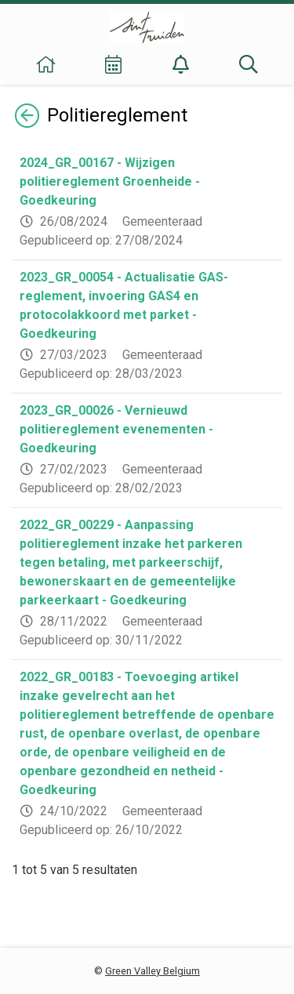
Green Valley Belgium (152, 971)
